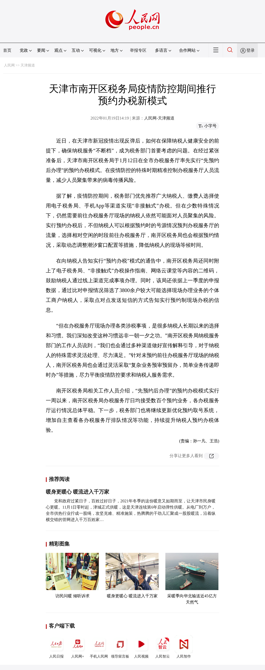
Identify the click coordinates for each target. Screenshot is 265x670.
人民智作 (184, 646)
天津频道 (27, 65)
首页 (7, 50)
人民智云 (162, 646)
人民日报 (56, 646)
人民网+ (78, 646)
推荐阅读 (59, 479)
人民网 (9, 65)
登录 (250, 50)
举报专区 (138, 50)
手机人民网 (99, 646)
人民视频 (141, 646)
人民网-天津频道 (159, 118)
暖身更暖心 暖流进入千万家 (77, 492)
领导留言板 (120, 646)
